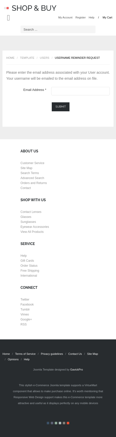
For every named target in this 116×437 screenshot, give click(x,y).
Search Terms (29, 173)
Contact (25, 188)
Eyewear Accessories (34, 227)
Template (27, 57)
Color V (64, 423)
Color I (48, 423)
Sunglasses (28, 222)
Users (44, 57)
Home (10, 57)
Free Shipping (29, 270)
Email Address (34, 90)
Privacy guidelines (52, 353)
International (28, 275)
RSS (23, 324)
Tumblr (25, 309)
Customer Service (32, 163)
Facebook (27, 304)
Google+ (26, 319)
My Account (65, 17)
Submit (61, 106)
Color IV (60, 423)
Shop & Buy (30, 8)
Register (81, 17)
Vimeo (24, 314)
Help (91, 17)
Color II (52, 423)
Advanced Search (32, 178)
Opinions (13, 359)
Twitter (24, 299)
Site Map (26, 168)
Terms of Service (25, 353)
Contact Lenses (30, 212)
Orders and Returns (33, 183)
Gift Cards (27, 260)
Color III (56, 423)
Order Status (29, 265)
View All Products (32, 232)
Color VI (68, 423)
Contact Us (75, 353)
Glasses (25, 217)
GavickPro (76, 369)
